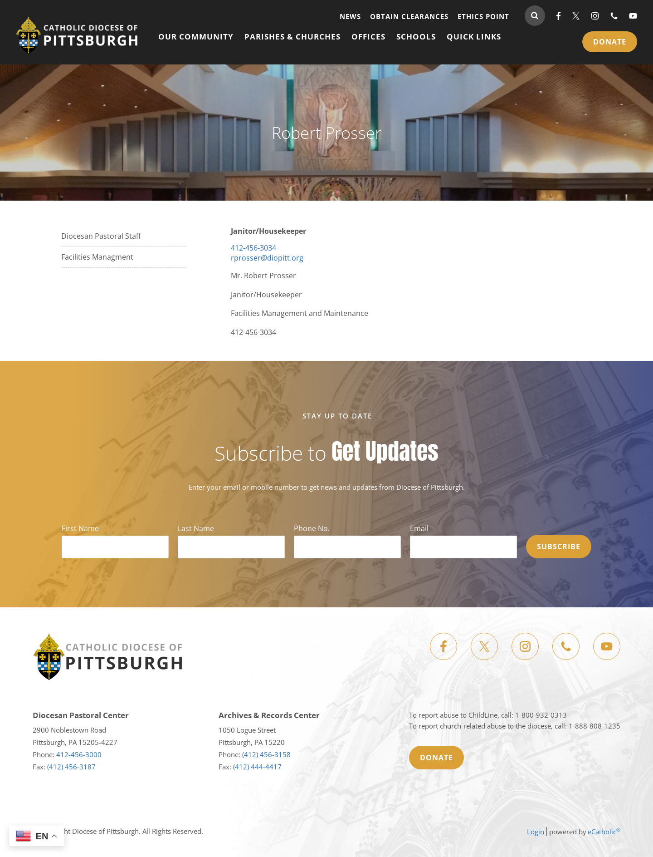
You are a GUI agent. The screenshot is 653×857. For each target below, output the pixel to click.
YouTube (633, 16)
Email (419, 528)
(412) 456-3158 (266, 754)
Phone (614, 16)
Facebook (558, 16)
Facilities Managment (97, 257)
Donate (609, 42)
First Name (80, 528)
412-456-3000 (79, 754)
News (350, 16)
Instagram (595, 16)
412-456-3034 (253, 248)
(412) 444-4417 (257, 766)
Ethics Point (483, 16)
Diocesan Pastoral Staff (101, 236)
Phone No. (312, 528)
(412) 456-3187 (71, 766)
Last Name (196, 528)
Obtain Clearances (409, 16)
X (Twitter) (576, 16)
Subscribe (558, 547)
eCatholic (604, 831)
